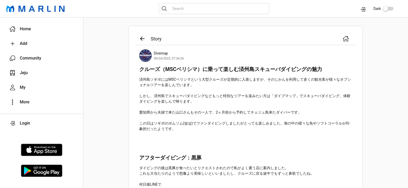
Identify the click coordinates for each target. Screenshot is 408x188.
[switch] (388, 8)
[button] (41, 29)
